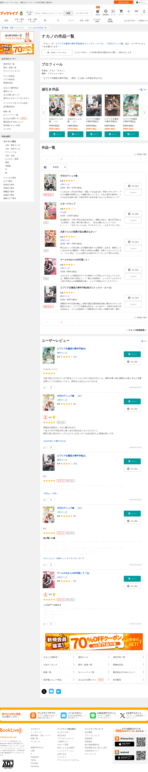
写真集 (8, 166)
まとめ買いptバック (11, 95)
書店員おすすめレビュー (13, 122)
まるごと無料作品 (10, 88)
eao (50, 417)
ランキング (35, 742)
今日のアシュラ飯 (115, 43)
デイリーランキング (11, 71)
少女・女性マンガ (32, 20)
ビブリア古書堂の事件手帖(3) (130, 120)
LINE (33, 751)
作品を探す (61, 735)
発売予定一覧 (8, 64)
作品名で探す (8, 185)
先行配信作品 (8, 107)
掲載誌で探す (8, 192)
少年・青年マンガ (19, 20)
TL (58, 20)
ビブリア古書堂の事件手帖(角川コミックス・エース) (79, 43)
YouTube (34, 763)
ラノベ (71, 20)
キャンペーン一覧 (10, 115)
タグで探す (8, 181)
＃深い (55, 493)
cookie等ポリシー (92, 751)
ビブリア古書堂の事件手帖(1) (93, 120)
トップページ (36, 732)
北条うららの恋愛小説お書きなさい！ (78, 231)
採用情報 (88, 738)
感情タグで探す (9, 198)
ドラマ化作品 (8, 79)
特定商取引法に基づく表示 (96, 748)
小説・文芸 (84, 20)
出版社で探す (8, 195)
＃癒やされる (60, 441)
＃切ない (47, 493)
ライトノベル (10, 152)
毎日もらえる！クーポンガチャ (16, 98)
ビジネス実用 (97, 20)
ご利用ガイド (143, 21)
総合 (6, 20)
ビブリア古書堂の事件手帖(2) (112, 120)
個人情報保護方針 (92, 745)
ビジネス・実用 (11, 159)
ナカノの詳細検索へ (137, 330)
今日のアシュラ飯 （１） (56, 120)
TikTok (33, 760)
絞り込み (30, 13)
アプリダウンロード (65, 738)
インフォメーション (65, 751)
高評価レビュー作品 (11, 125)
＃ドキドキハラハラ (75, 558)
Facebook (35, 766)
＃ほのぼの (48, 441)
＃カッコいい (49, 558)
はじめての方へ (130, 21)
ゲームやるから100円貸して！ (75, 259)
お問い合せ (61, 754)
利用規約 (88, 742)
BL (45, 20)
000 (50, 594)
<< (47, 159)
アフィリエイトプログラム (68, 760)
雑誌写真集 (110, 20)
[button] (57, 134)
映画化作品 (8, 83)
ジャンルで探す (9, 178)
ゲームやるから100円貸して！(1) (73, 573)
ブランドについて (92, 735)
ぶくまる (7, 129)
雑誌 (7, 162)
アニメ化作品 (8, 76)
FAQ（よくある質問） (66, 748)
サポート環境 (62, 745)
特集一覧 (7, 111)
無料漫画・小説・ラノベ (41, 735)
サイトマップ (90, 754)
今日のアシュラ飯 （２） (75, 120)
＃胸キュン (61, 558)
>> (141, 159)
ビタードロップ (67, 203)
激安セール (8, 91)
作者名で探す (8, 188)
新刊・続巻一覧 (9, 68)
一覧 (142, 89)
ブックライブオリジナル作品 (15, 103)
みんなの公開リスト (14, 118)
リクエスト (61, 757)
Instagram (35, 757)
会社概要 (88, 732)
